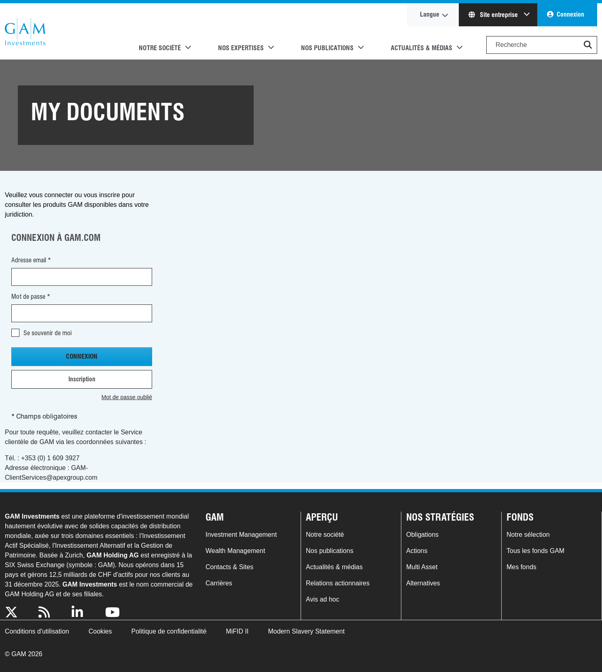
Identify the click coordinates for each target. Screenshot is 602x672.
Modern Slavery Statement (306, 631)
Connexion (82, 356)
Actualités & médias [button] (421, 48)
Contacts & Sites (229, 567)
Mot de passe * (30, 296)
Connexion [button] (570, 14)
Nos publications (329, 550)
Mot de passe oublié (127, 397)
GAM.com (25, 31)
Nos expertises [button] (241, 48)
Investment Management (241, 534)
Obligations (422, 534)
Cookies (100, 631)
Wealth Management (235, 550)
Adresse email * (31, 260)
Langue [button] (429, 14)
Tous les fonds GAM (535, 550)
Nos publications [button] (327, 48)
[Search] (541, 45)
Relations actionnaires (337, 583)
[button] (588, 45)
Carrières (219, 583)
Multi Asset (421, 567)
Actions (416, 550)
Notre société (325, 534)
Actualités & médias (334, 567)
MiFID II (237, 631)
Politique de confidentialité (169, 631)
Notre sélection (528, 534)
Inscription (81, 379)
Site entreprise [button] (493, 15)
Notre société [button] (160, 48)
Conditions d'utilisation (37, 631)
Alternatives (423, 583)
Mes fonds (521, 567)
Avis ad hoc (322, 599)
